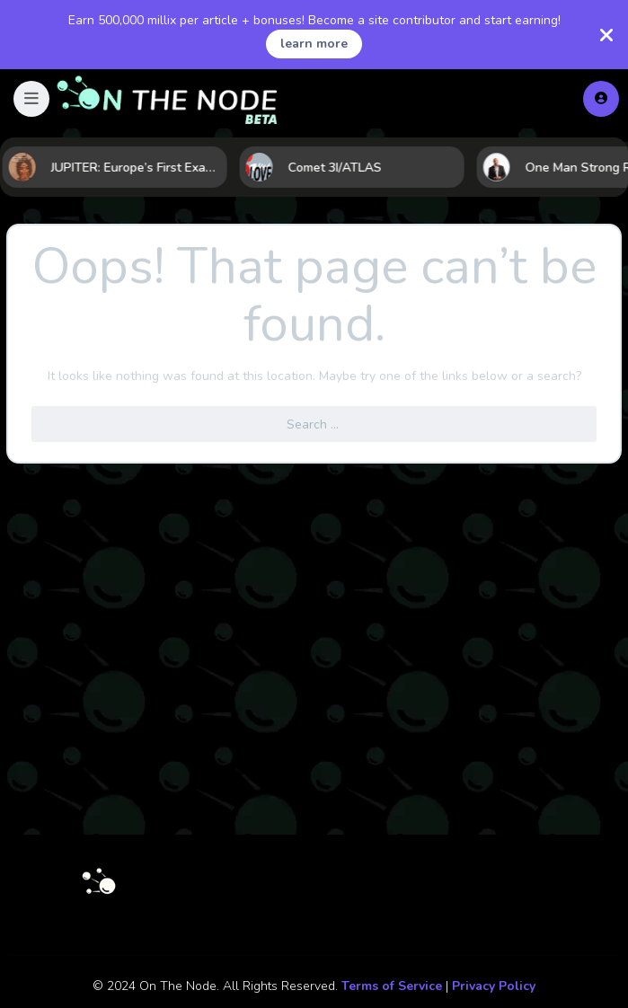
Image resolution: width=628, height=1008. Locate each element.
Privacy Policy (493, 986)
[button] (31, 99)
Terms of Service (391, 986)
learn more (314, 43)
